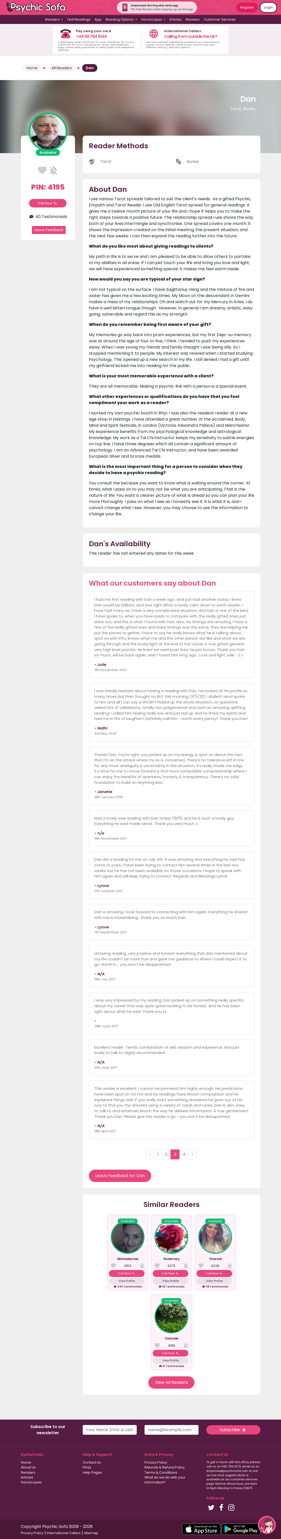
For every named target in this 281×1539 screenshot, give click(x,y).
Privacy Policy (155, 1462)
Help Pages (92, 1472)
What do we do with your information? (164, 1479)
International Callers (64, 1533)
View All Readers (171, 1382)
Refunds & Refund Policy (164, 1467)
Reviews (193, 19)
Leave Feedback (48, 229)
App (98, 19)
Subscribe (233, 1430)
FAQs (87, 1467)
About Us (28, 1467)
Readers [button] (53, 19)
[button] (267, 1525)
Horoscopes (31, 1482)
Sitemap (91, 1533)
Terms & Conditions (160, 1472)
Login (268, 7)
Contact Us (92, 1462)
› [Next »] (192, 1154)
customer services (244, 1479)
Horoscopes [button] (152, 19)
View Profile (126, 1281)
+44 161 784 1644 (91, 36)
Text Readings (78, 19)
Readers (28, 1472)
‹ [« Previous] (150, 1154)
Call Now (48, 203)
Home (32, 68)
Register (247, 7)
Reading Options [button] (120, 19)
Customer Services (220, 19)
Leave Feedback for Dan (120, 1176)
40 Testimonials (47, 217)
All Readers (62, 68)
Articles (175, 19)
